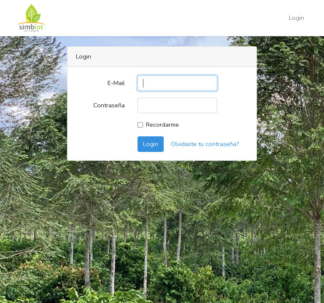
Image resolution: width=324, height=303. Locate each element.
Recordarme (162, 124)
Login (296, 17)
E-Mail (116, 83)
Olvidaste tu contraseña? (205, 144)
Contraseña (109, 105)
